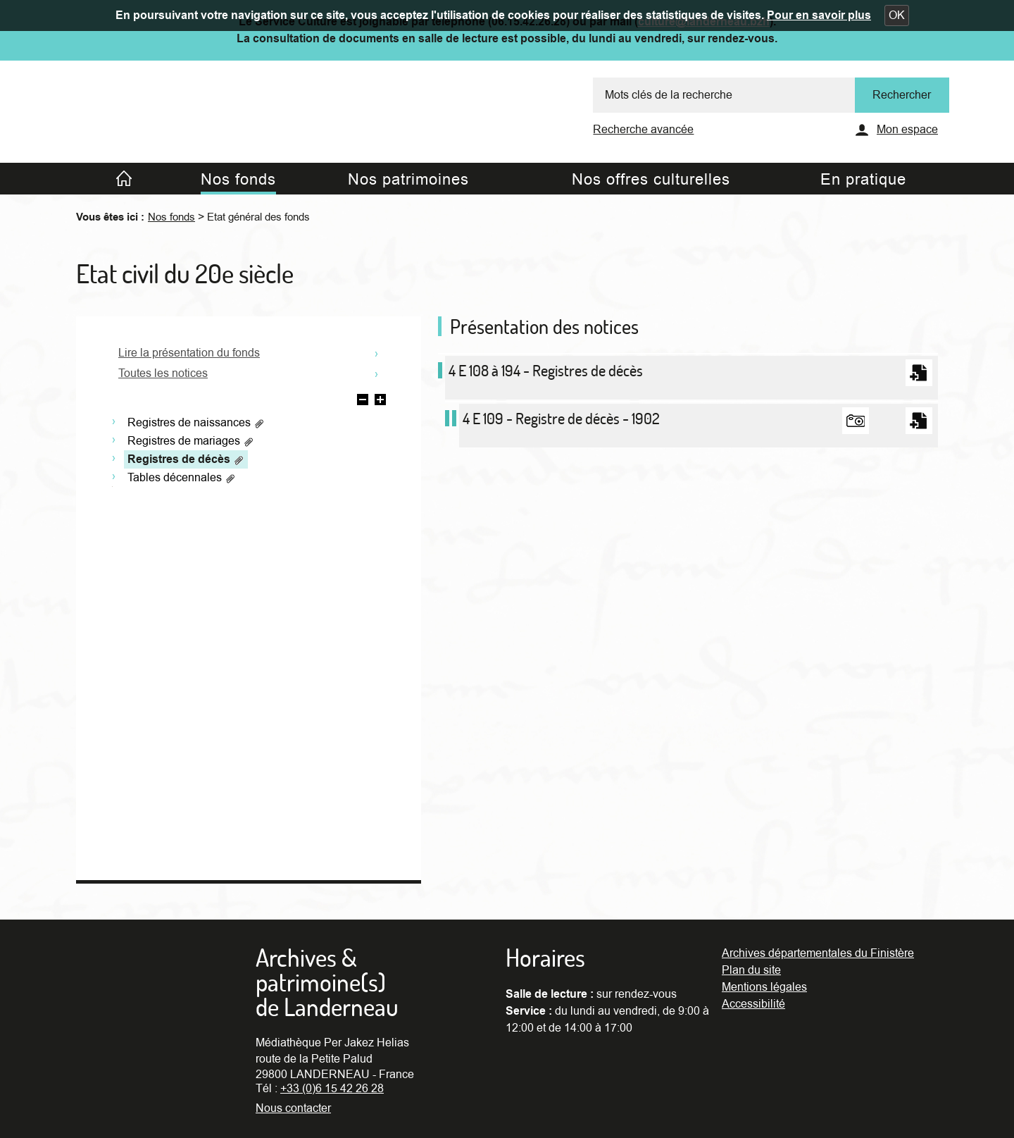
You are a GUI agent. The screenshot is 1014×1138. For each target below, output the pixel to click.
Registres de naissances (196, 423)
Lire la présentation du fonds (189, 353)
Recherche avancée (643, 129)
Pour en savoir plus (819, 15)
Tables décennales (181, 477)
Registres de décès (185, 459)
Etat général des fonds (258, 217)
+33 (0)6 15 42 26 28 (332, 1088)
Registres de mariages (190, 441)
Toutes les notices (163, 373)
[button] (896, 15)
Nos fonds (171, 217)
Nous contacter (293, 1108)
